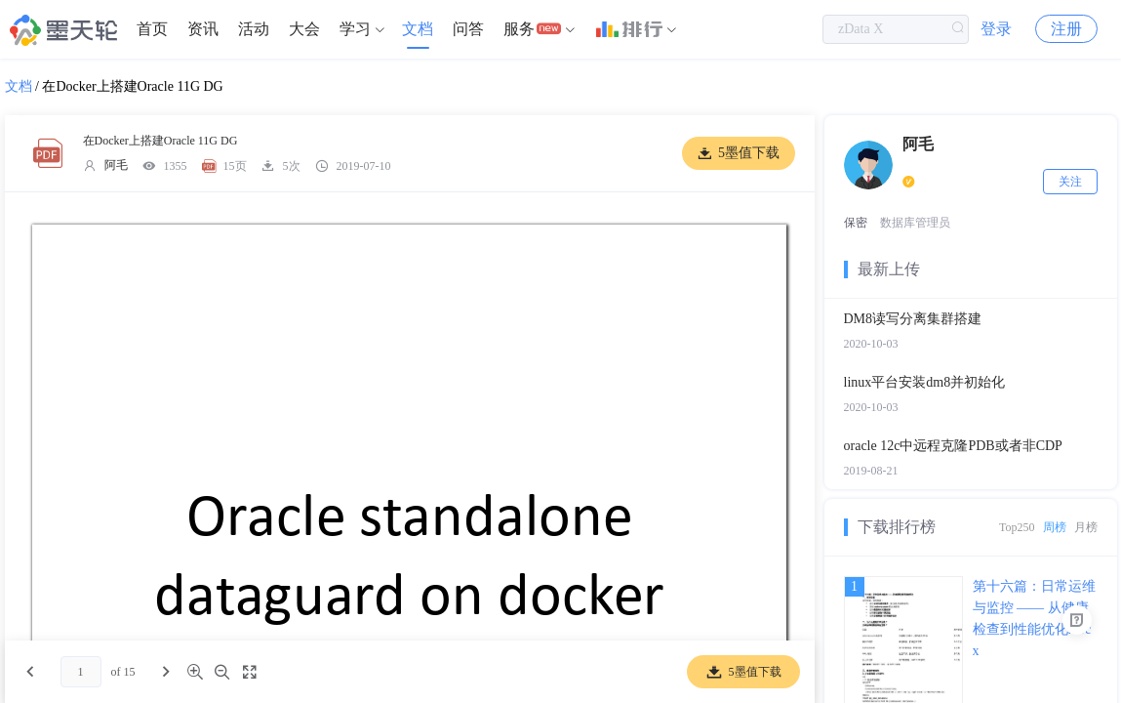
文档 (417, 29)
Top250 (1017, 527)
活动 (253, 29)
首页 (152, 29)
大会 (304, 29)
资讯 (203, 29)
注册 (1066, 29)
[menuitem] (152, 29)
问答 (468, 29)
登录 (996, 29)
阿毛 (116, 165)
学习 (355, 29)
